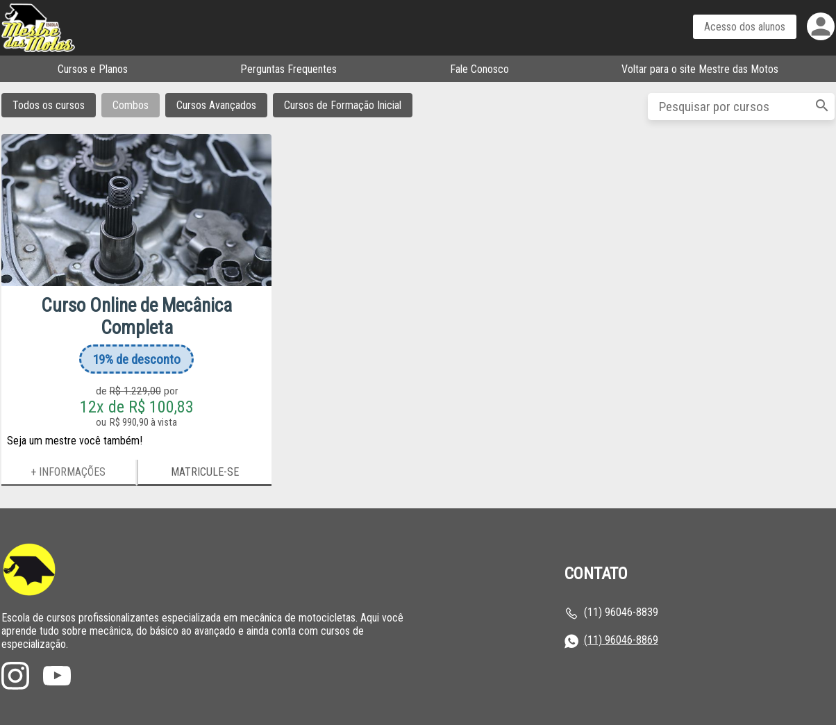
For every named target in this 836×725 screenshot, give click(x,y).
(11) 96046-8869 (621, 640)
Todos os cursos (48, 105)
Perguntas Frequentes (288, 69)
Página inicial (88, 27)
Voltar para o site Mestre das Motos (699, 69)
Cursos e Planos (93, 69)
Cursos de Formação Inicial (342, 105)
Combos (130, 105)
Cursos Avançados (216, 105)
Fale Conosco (479, 69)
